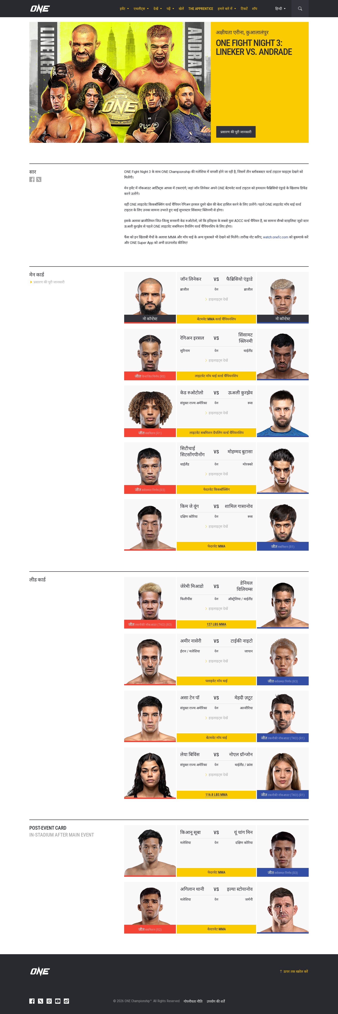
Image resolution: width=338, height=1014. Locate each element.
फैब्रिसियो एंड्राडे (239, 279)
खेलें (181, 9)
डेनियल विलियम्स (245, 586)
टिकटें (244, 9)
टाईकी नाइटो (242, 641)
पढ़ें (169, 9)
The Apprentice (200, 9)
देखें (155, 9)
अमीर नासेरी (190, 641)
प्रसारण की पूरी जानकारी (236, 132)
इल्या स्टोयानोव (240, 889)
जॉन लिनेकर (190, 279)
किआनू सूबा (190, 832)
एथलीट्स (139, 9)
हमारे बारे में (225, 9)
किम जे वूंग (189, 506)
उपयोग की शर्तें (216, 1001)
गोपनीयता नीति (193, 1001)
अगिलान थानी (192, 889)
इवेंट (122, 9)
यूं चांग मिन (243, 832)
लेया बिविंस (190, 754)
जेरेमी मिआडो (191, 586)
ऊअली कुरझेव (240, 392)
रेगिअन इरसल (192, 338)
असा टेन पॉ (189, 697)
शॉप (254, 9)
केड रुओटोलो (191, 392)
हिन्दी (278, 9)
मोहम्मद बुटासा (240, 451)
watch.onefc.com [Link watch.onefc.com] (275, 237)
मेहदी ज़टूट (244, 697)
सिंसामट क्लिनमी (245, 338)
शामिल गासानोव (239, 506)
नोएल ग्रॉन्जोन (241, 754)
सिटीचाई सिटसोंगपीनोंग (192, 451)
